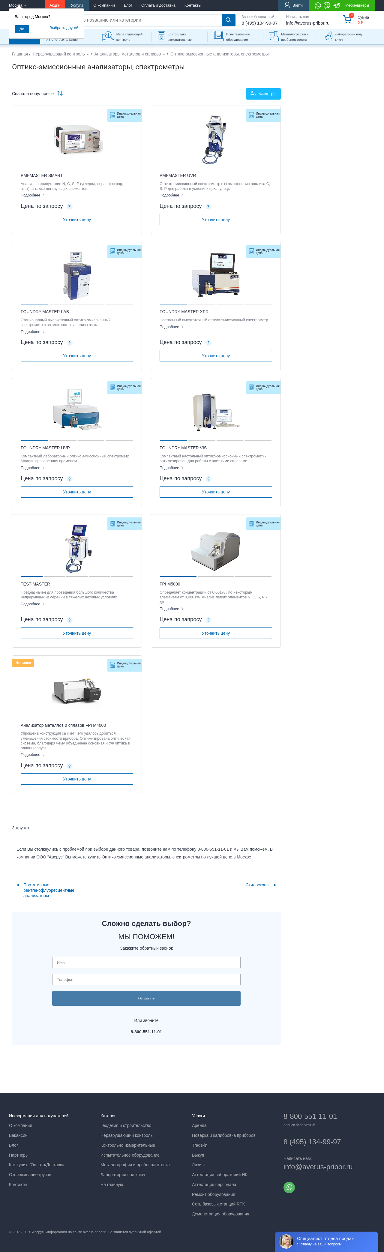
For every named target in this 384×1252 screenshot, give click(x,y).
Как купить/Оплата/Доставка (36, 1164)
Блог (128, 5)
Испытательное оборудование (238, 36)
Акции (55, 5)
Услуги (77, 5)
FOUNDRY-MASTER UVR (45, 447)
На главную (111, 1184)
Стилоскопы (257, 884)
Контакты (192, 5)
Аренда (199, 1125)
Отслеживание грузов (30, 1174)
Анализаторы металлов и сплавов (127, 54)
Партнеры (18, 1155)
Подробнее (31, 195)
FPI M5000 (170, 584)
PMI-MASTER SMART (42, 175)
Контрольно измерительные (180, 36)
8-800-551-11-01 (310, 1116)
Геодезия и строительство (125, 1125)
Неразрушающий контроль (129, 36)
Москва (15, 5)
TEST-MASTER (35, 584)
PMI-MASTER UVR (178, 175)
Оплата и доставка (158, 5)
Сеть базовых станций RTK (218, 1204)
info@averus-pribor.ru (307, 22)
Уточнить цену (77, 219)
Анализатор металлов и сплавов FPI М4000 (63, 725)
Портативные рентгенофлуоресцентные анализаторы (48, 890)
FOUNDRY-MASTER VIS (183, 447)
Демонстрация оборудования (220, 1214)
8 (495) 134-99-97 (260, 22)
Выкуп (198, 1155)
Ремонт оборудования (213, 1194)
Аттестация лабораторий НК (219, 1174)
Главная (20, 54)
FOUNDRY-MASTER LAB (45, 311)
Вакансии (18, 1135)
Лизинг (198, 1164)
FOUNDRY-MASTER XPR (184, 311)
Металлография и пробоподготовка (295, 36)
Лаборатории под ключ (348, 36)
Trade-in (200, 1145)
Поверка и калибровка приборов (224, 1135)
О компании (104, 5)
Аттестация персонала (214, 1184)
